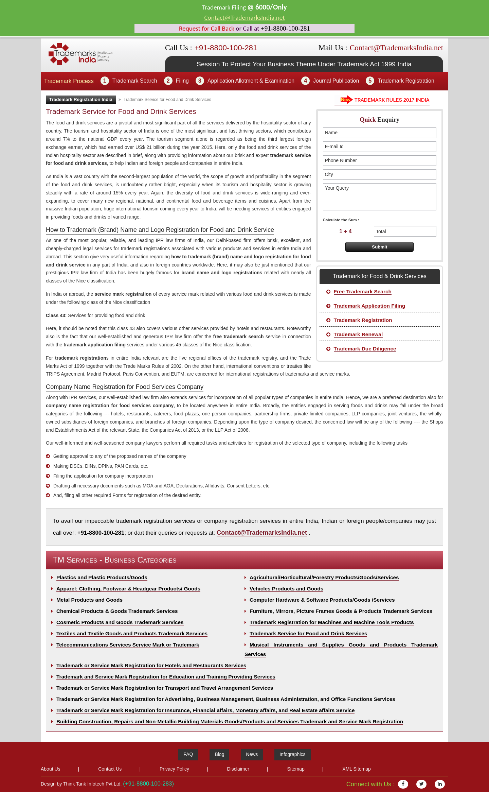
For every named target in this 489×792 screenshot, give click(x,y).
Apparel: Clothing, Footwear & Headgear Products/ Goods (128, 588)
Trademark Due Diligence (365, 348)
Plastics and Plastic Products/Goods (101, 577)
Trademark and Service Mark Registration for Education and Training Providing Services (165, 676)
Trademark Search (134, 81)
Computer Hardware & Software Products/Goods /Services (322, 600)
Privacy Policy (174, 769)
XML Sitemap (356, 769)
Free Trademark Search (363, 291)
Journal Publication (336, 81)
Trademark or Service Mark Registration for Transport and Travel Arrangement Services (164, 688)
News (252, 754)
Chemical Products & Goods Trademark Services (117, 611)
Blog (219, 754)
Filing (182, 81)
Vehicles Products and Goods (286, 588)
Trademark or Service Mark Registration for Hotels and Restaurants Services (151, 665)
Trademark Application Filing (369, 306)
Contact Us (110, 769)
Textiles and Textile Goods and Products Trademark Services (131, 633)
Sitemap (295, 769)
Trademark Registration (406, 81)
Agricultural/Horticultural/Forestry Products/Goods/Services (324, 577)
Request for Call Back (206, 28)
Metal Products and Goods (89, 600)
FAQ (188, 754)
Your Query (379, 196)
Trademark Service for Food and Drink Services (308, 633)
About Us (50, 769)
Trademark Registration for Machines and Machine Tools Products (332, 622)
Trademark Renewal (358, 334)
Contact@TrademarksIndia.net (244, 17)
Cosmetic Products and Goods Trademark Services (120, 622)
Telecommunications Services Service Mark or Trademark (127, 645)
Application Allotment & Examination (250, 81)
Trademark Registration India (80, 99)
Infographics (292, 754)
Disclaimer (238, 769)
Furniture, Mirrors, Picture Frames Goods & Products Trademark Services (341, 611)
